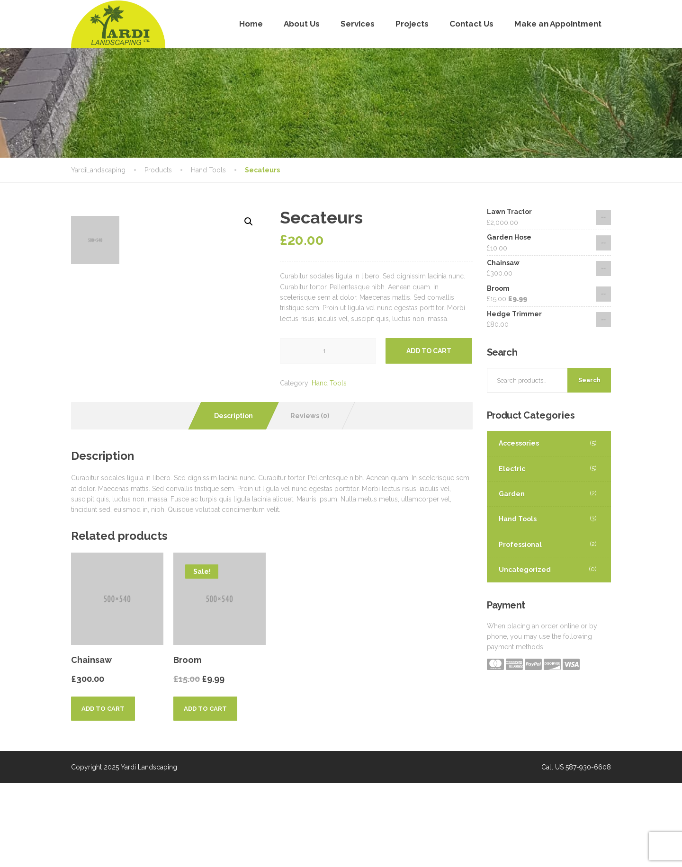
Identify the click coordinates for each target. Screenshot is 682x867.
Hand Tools (329, 383)
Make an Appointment (557, 23)
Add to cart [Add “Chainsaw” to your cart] (103, 792)
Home (251, 23)
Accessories (519, 443)
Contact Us (471, 23)
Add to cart (428, 351)
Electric (512, 469)
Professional (520, 544)
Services (358, 23)
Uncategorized (525, 569)
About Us (302, 23)
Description (233, 499)
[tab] (233, 499)
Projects (412, 23)
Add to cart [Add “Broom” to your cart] (205, 792)
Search (589, 380)
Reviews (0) (309, 499)
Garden (512, 494)
